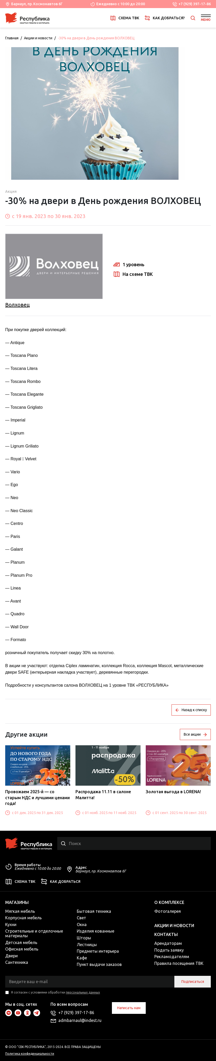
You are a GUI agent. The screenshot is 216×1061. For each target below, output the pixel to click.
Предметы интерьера (98, 951)
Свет (81, 917)
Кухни (10, 924)
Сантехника (16, 962)
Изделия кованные (95, 931)
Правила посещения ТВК (179, 963)
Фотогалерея (167, 911)
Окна (82, 924)
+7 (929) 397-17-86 (195, 4)
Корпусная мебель (23, 917)
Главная (11, 38)
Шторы (84, 937)
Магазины (17, 902)
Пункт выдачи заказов (99, 964)
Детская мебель (21, 942)
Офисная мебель (21, 949)
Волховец (17, 305)
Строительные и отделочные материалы (34, 933)
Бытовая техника (94, 911)
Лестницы (87, 944)
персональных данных (83, 992)
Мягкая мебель (20, 911)
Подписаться (192, 981)
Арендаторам (168, 943)
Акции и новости (38, 38)
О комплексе (169, 902)
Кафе (82, 957)
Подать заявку (169, 950)
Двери (11, 955)
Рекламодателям (171, 956)
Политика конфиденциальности (29, 1053)
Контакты (166, 934)
